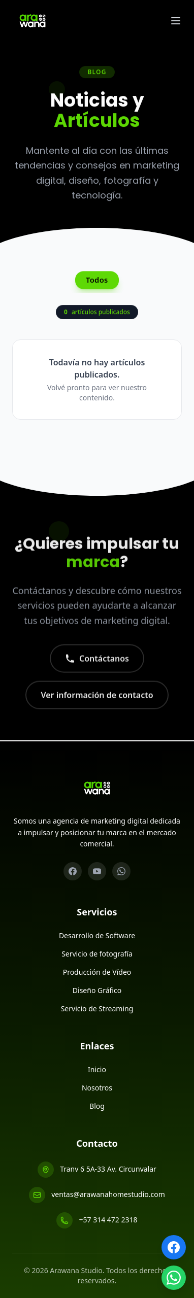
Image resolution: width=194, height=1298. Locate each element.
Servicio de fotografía (97, 954)
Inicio (97, 1069)
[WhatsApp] (121, 871)
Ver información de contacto (97, 701)
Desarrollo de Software (97, 935)
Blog (97, 1106)
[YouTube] (97, 871)
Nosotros (97, 1087)
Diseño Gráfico (97, 990)
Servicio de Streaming (97, 1008)
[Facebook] (72, 871)
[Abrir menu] (176, 21)
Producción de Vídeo (97, 972)
